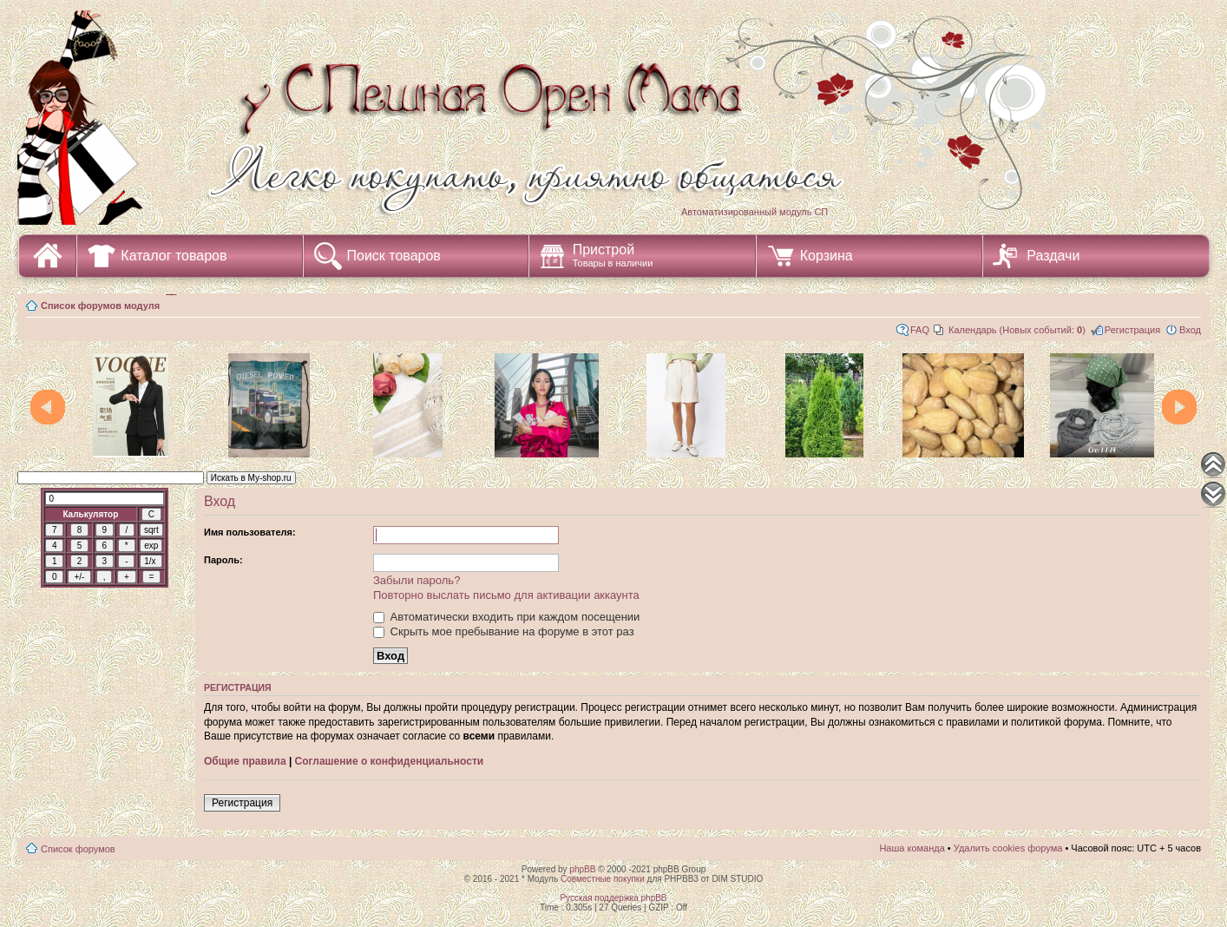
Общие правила (245, 761)
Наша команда (911, 848)
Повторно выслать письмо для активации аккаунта (506, 595)
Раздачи (1053, 255)
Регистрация (1132, 330)
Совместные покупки (603, 879)
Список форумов (78, 849)
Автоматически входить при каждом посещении (506, 616)
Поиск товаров (394, 255)
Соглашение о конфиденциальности (389, 761)
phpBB (582, 869)
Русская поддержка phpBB (613, 898)
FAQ (919, 330)
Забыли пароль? (416, 580)
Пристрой (613, 255)
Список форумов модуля (100, 305)
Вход (1190, 330)
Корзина (826, 255)
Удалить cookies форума (1008, 848)
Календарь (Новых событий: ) (1017, 330)
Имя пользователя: (250, 532)
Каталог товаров (173, 255)
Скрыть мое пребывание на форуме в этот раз (503, 631)
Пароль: (223, 560)
